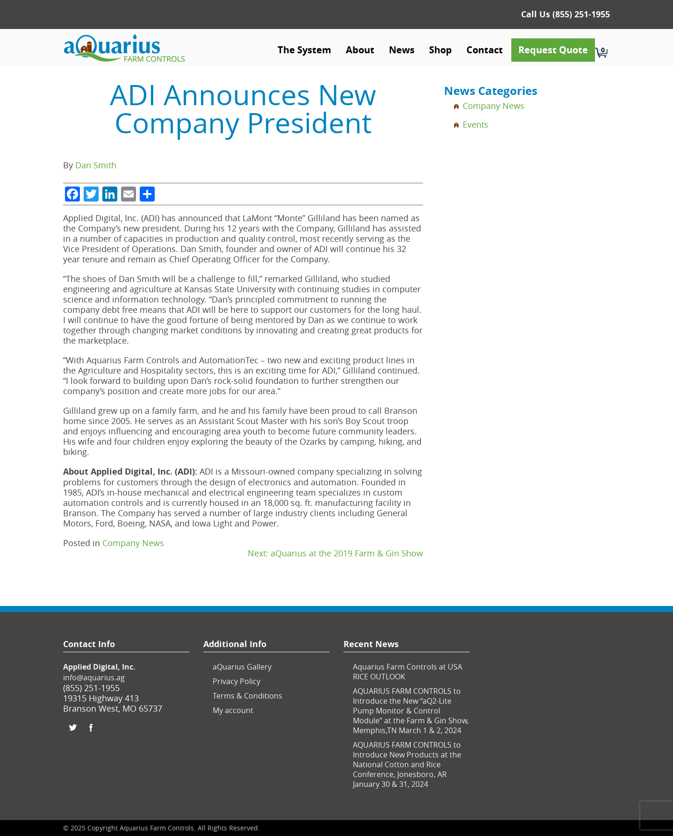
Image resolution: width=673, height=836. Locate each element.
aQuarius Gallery (242, 667)
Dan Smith (95, 165)
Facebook (91, 727)
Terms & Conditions (247, 696)
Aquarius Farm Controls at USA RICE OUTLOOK (407, 672)
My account (233, 710)
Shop (440, 49)
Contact (484, 49)
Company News (133, 542)
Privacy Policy (236, 681)
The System (304, 49)
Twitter (72, 727)
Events (475, 124)
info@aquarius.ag (94, 677)
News (402, 49)
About (360, 49)
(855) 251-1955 (581, 14)
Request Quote (553, 49)
